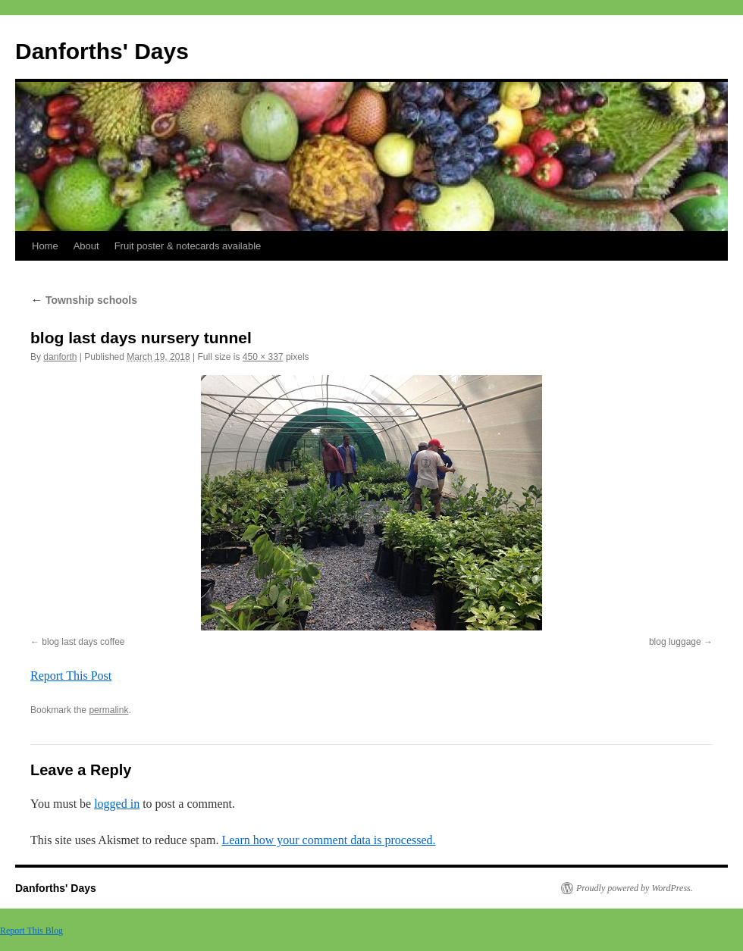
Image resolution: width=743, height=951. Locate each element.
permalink (108, 710)
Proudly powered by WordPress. (634, 888)
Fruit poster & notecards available (188, 246)
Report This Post (70, 675)
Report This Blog (31, 930)
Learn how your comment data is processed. (328, 840)
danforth (60, 357)
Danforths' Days (102, 51)
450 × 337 (263, 357)
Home (45, 246)
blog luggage (675, 642)
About (86, 246)
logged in (117, 803)
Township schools (83, 300)
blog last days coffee (83, 642)
